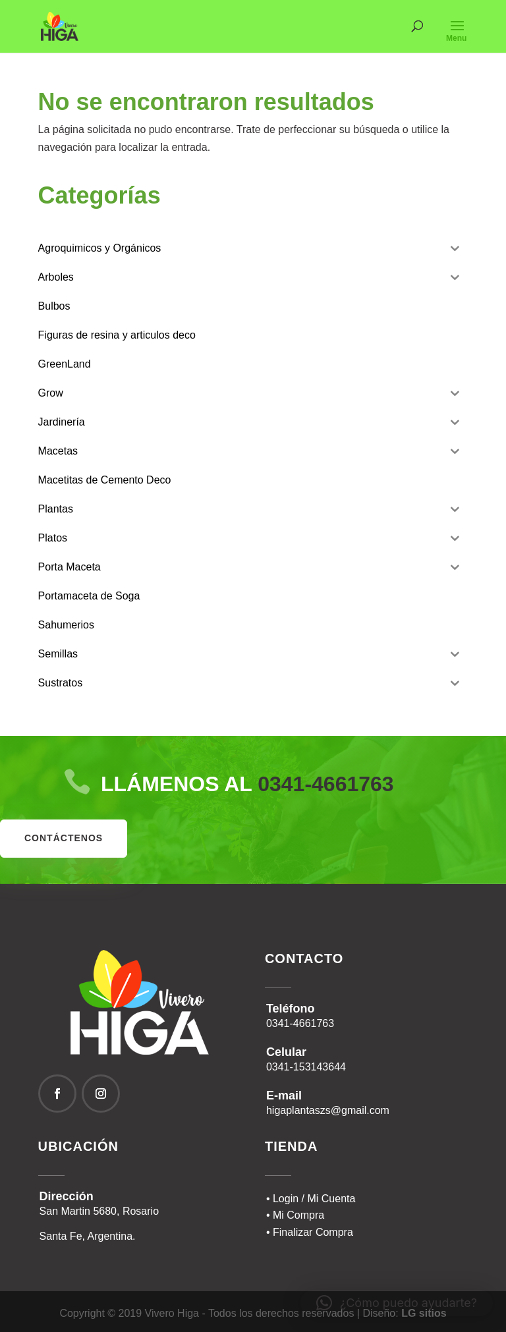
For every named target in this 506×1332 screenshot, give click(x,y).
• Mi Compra (295, 1215)
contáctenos (63, 838)
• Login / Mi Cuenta (310, 1198)
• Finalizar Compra (309, 1232)
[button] (396, 1303)
